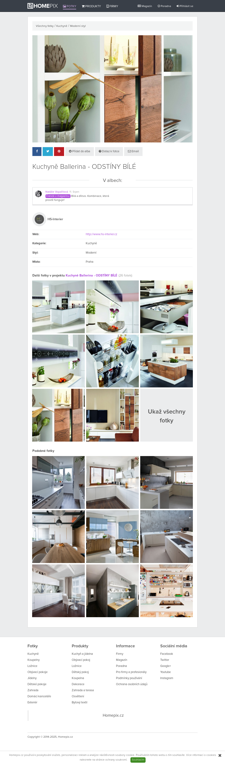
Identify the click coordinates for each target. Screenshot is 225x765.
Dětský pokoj (80, 672)
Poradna (164, 6)
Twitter (164, 660)
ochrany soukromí (116, 759)
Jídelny (32, 678)
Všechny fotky (45, 26)
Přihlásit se (185, 6)
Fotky (69, 6)
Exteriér (32, 702)
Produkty (91, 6)
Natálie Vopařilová (56, 192)
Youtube (165, 672)
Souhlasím (138, 759)
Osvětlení (78, 696)
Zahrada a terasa (83, 690)
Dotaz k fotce (109, 151)
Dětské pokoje (36, 684)
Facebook (166, 653)
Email (133, 151)
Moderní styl (78, 26)
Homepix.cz (113, 715)
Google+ (165, 666)
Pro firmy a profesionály (131, 672)
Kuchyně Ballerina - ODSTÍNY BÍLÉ (91, 275)
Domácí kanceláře (39, 696)
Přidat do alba (79, 151)
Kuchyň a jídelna (82, 653)
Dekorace (78, 684)
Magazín (145, 6)
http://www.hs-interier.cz (101, 234)
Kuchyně (61, 26)
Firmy (112, 6)
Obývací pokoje (37, 672)
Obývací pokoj (81, 660)
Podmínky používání (129, 678)
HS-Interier (55, 219)
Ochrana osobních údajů (131, 684)
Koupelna (78, 678)
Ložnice (32, 666)
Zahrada (32, 690)
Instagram (166, 678)
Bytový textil (79, 702)
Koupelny (33, 660)
